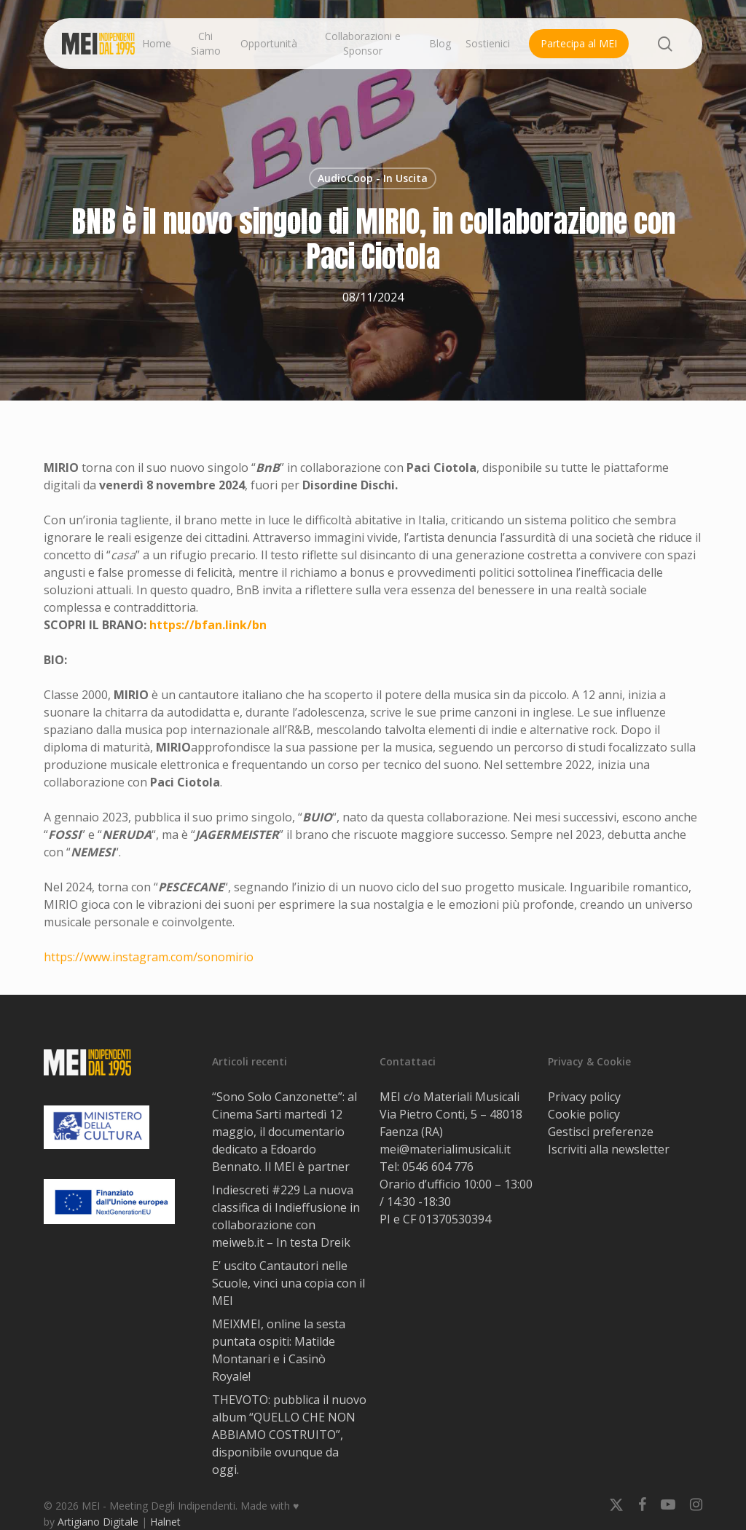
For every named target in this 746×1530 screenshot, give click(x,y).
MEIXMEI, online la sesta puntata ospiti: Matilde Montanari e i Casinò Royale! (278, 1350)
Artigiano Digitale (98, 1522)
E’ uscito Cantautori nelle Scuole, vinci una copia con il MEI (288, 1283)
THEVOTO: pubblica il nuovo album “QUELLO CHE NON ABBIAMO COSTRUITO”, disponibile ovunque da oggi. (289, 1435)
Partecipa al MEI (579, 43)
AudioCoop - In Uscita (373, 178)
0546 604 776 (438, 1167)
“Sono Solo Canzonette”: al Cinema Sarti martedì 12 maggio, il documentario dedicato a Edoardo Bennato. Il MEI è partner (284, 1132)
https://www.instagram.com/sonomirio (149, 957)
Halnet (165, 1522)
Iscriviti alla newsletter (609, 1149)
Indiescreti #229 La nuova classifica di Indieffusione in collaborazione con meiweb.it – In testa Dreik (286, 1216)
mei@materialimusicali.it (445, 1149)
